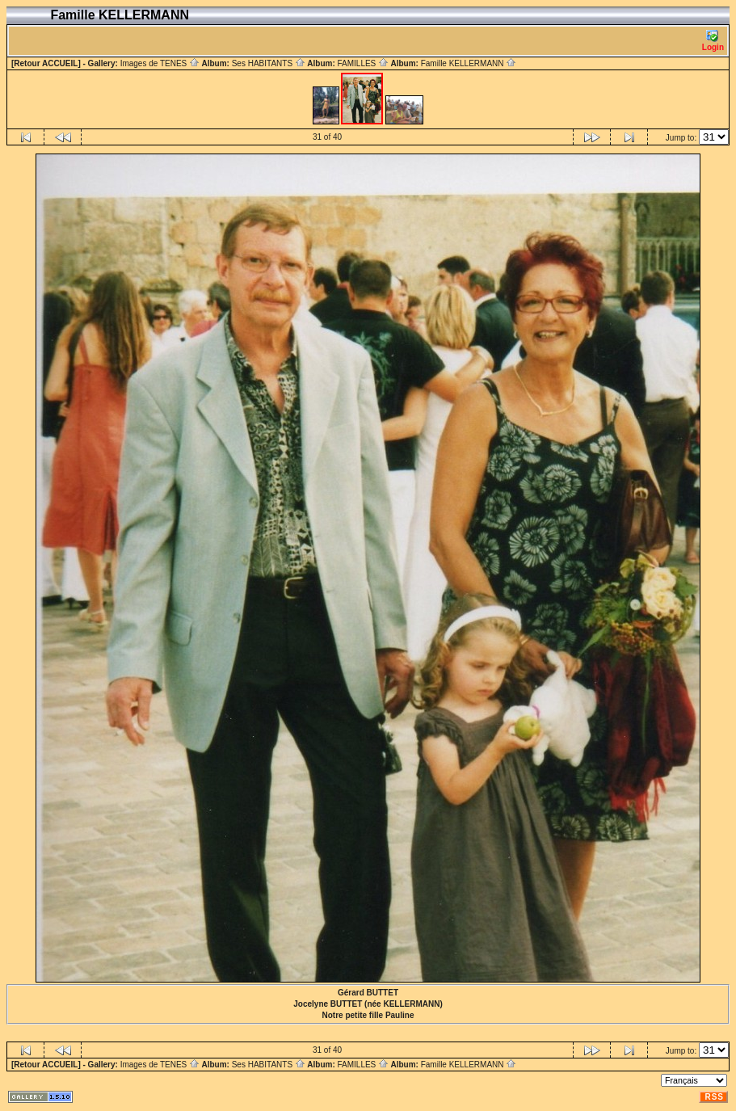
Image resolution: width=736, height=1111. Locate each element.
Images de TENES (160, 63)
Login (713, 41)
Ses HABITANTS (268, 63)
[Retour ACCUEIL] (46, 63)
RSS (714, 1096)
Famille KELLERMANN (469, 63)
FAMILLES (363, 63)
